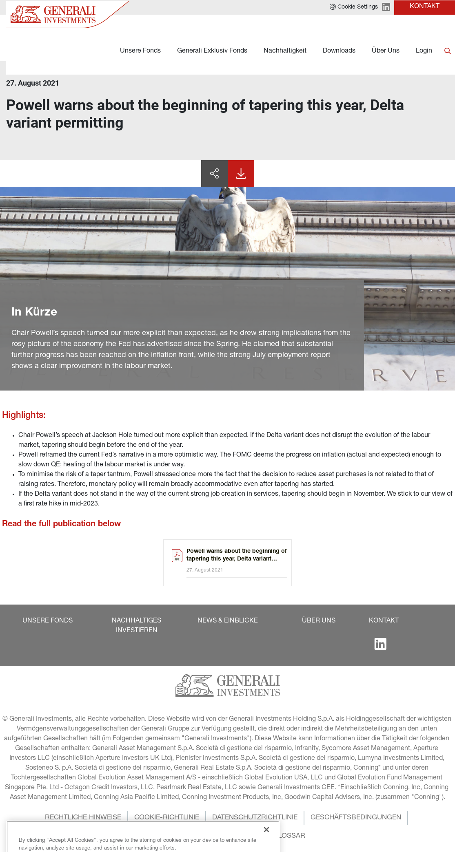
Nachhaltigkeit (285, 51)
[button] (47, 621)
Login (424, 51)
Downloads (339, 51)
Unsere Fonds (140, 51)
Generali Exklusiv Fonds (212, 51)
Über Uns (386, 51)
